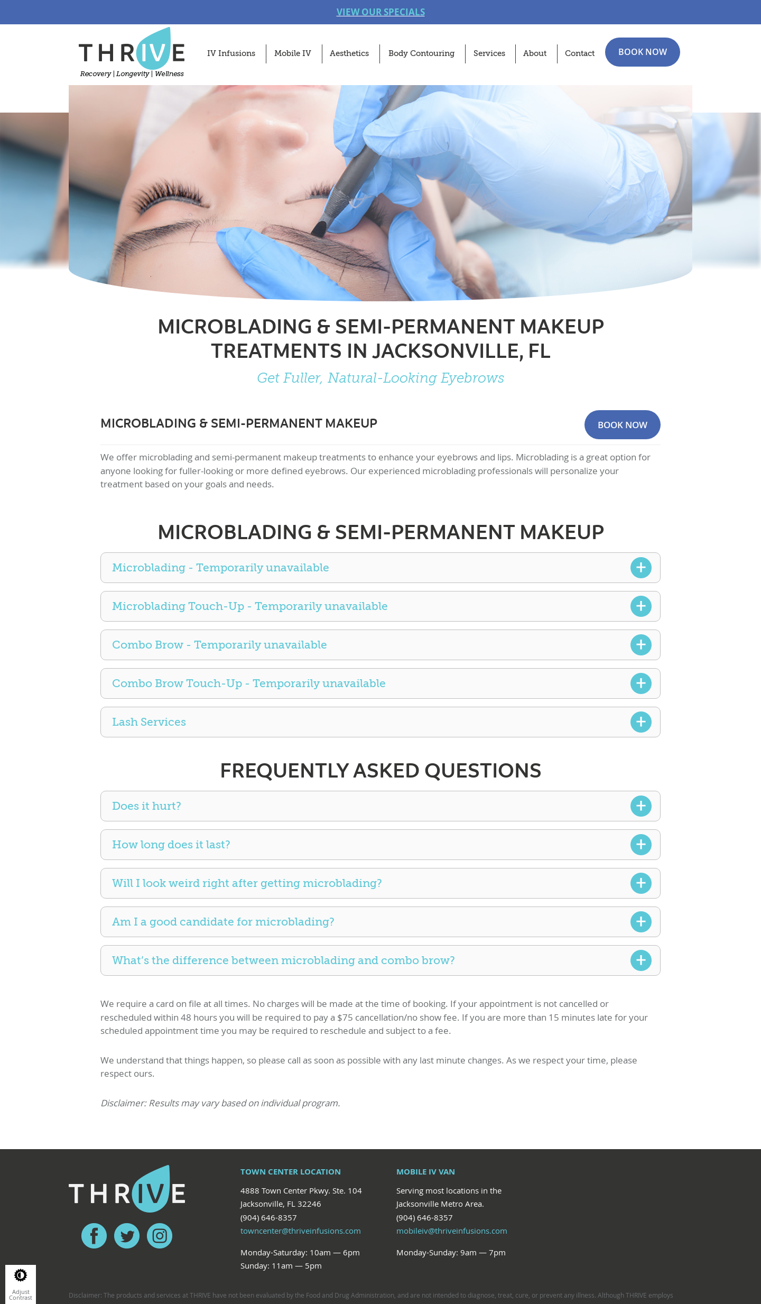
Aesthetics (349, 53)
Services (489, 53)
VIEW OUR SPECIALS (381, 12)
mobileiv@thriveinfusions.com (451, 1118)
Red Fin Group (387, 1247)
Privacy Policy (260, 1247)
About (534, 53)
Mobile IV (292, 53)
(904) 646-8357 (268, 1104)
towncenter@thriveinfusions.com (300, 1118)
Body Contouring (421, 53)
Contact (580, 53)
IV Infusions (231, 53)
